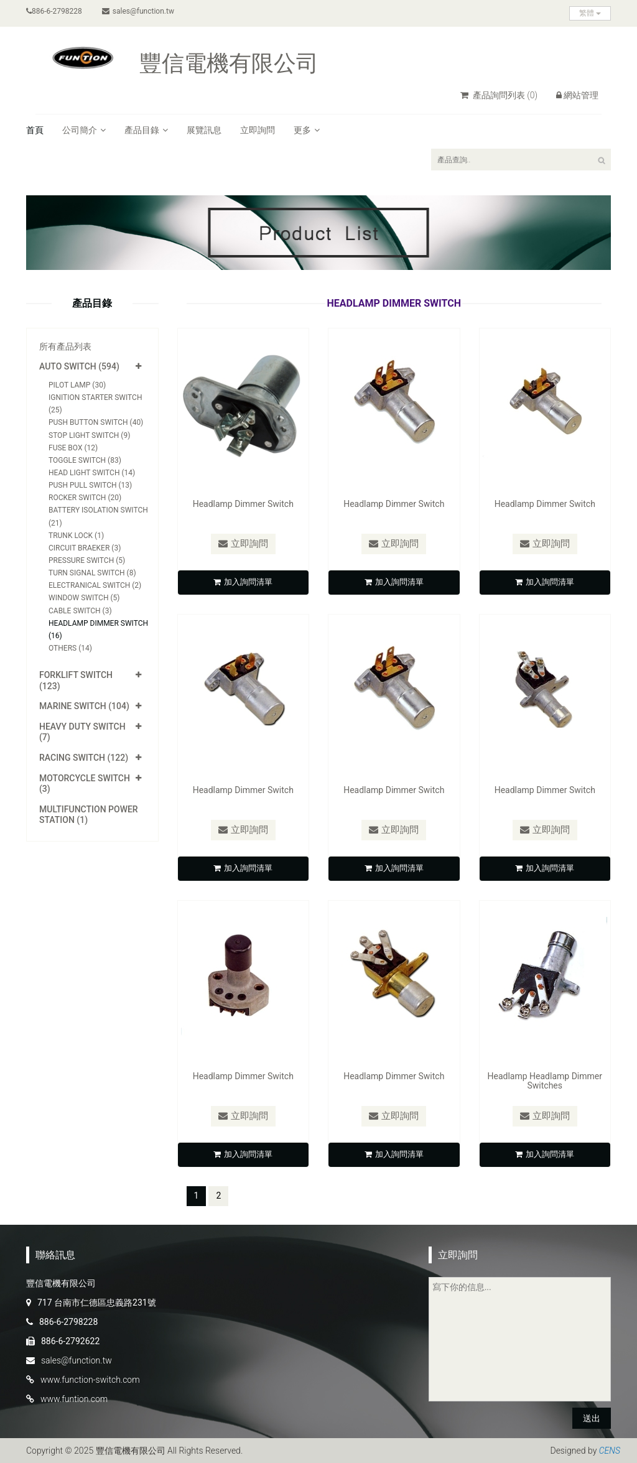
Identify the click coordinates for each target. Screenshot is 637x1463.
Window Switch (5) (84, 597)
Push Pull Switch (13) (90, 485)
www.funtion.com (74, 1399)
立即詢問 (257, 130)
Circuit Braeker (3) (85, 548)
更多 (307, 130)
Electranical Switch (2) (95, 585)
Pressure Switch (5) (87, 560)
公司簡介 (84, 130)
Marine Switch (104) (84, 706)
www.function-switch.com (90, 1380)
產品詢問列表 (498, 95)
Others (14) (70, 648)
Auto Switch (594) (79, 366)
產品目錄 (146, 130)
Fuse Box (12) (73, 448)
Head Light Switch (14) (92, 472)
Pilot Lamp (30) (77, 385)
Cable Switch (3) (80, 610)
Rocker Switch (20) (85, 497)
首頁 (35, 130)
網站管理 (577, 95)
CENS (609, 1451)
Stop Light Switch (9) (89, 435)
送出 (591, 1418)
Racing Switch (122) (83, 758)
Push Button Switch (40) (96, 422)
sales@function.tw (138, 11)
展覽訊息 (204, 130)
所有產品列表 (65, 346)
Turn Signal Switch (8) (92, 573)
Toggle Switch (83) (85, 460)
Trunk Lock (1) (76, 535)
